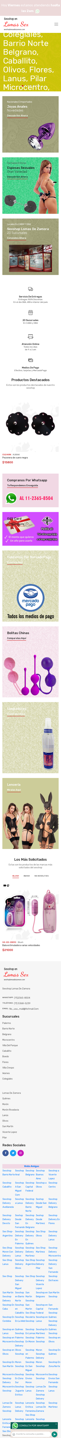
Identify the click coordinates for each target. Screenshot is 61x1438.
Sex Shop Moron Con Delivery (8, 1252)
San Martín (7, 1126)
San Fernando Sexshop (53, 1309)
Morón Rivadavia (10, 1109)
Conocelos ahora (16, 238)
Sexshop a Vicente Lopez (54, 1174)
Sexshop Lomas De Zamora (41, 1407)
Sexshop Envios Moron (30, 1378)
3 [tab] (28, 85)
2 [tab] (25, 85)
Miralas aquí (14, 790)
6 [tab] (36, 85)
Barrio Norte (8, 1028)
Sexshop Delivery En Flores (54, 1219)
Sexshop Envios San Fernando (54, 1378)
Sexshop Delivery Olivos (19, 1264)
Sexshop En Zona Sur (19, 1378)
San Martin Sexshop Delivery (8, 1296)
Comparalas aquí (16, 638)
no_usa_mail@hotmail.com (24, 1009)
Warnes (6, 1073)
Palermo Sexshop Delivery (19, 1341)
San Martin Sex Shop (30, 1309)
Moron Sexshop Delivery (40, 1354)
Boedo (5, 1056)
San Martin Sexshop (30, 1296)
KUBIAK (16, 454)
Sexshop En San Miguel (30, 1366)
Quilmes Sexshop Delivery (53, 1321)
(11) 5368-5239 (22, 1003)
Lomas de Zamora (11, 1093)
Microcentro (8, 1040)
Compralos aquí (16, 714)
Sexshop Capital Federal (30, 1187)
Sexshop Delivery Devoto (7, 1219)
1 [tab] (22, 86)
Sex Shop (7, 1276)
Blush (15, 876)
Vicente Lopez (9, 1132)
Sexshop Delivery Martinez (30, 1252)
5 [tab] (33, 85)
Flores (5, 1062)
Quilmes (6, 1098)
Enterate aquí (15, 562)
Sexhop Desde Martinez (40, 1219)
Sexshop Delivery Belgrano (53, 1203)
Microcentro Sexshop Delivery (9, 1378)
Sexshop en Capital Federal (42, 1309)
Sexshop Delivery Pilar (40, 1264)
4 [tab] (30, 85)
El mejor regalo (15, 524)
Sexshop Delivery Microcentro (55, 1252)
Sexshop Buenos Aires (40, 1174)
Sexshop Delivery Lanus (53, 1235)
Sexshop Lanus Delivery (19, 1407)
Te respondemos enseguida (22, 485)
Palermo (6, 1023)
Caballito (6, 1051)
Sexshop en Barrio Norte (19, 1296)
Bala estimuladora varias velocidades (21, 945)
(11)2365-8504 (22, 998)
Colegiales (7, 1078)
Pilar (4, 1137)
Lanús (5, 1115)
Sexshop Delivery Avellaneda (8, 1203)
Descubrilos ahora (17, 116)
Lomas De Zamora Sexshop (7, 1407)
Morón (5, 1104)
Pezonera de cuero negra (15, 457)
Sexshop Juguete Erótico (19, 1390)
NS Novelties (42, 876)
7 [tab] (38, 85)
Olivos (5, 1121)
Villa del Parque (10, 1045)
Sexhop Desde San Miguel (41, 1203)
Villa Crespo (8, 1067)
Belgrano (6, 1034)
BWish (27, 876)
